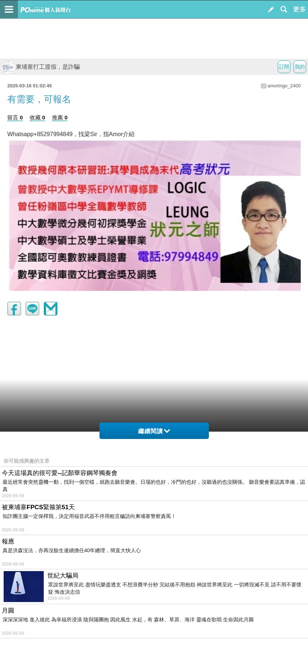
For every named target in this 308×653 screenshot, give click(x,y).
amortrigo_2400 (284, 85)
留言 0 (15, 117)
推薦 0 (60, 117)
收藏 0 (37, 117)
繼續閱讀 (154, 431)
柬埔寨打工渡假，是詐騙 (41, 66)
